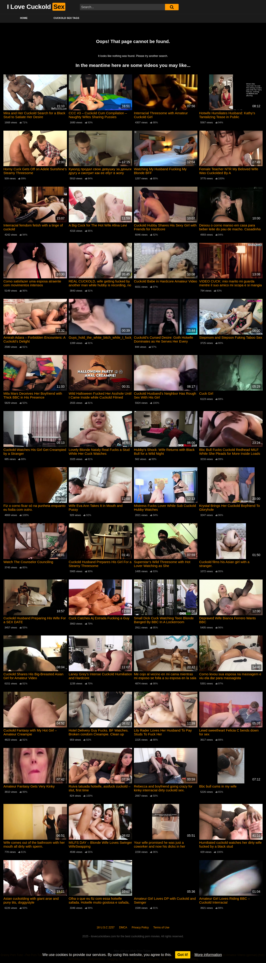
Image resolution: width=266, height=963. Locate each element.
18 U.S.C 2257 (106, 927)
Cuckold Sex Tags (66, 18)
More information (208, 955)
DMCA (123, 927)
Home (24, 18)
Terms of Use (161, 927)
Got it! (182, 955)
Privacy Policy (140, 927)
